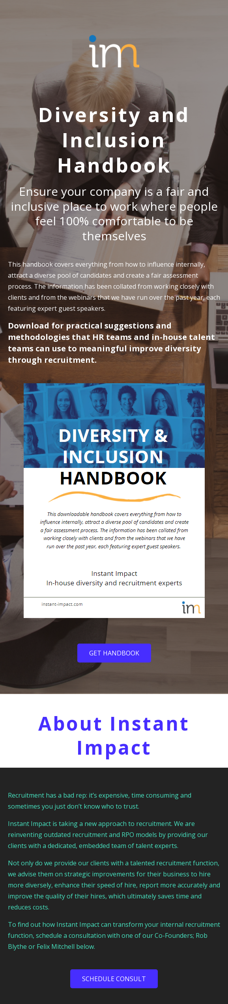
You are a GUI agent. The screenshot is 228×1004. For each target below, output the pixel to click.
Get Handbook (114, 653)
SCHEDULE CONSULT (114, 978)
